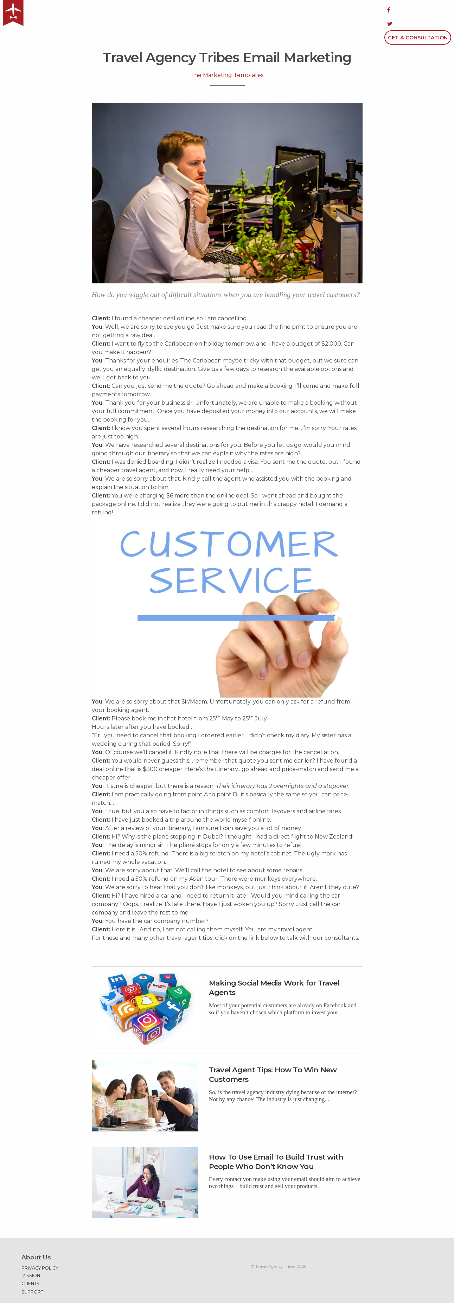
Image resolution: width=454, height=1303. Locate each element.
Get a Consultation (418, 10)
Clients (30, 1265)
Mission (30, 1257)
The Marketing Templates (226, 56)
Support (32, 1273)
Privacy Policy (39, 1249)
